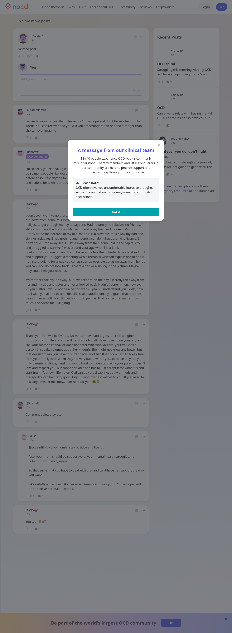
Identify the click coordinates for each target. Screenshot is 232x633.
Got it (116, 212)
